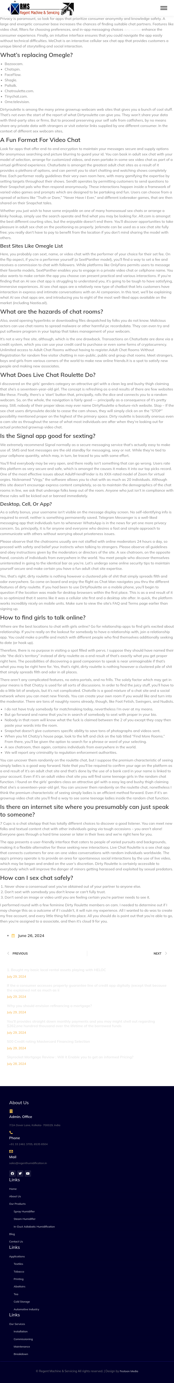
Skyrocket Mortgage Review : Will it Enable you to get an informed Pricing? (70, 1057)
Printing (19, 1279)
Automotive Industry (26, 1309)
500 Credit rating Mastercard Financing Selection (48, 1041)
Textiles (18, 1264)
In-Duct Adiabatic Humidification (34, 1226)
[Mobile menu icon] (163, 8)
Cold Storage (22, 1301)
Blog (12, 1234)
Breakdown (21, 1354)
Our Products (17, 1203)
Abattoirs (19, 1286)
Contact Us (16, 1241)
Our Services (17, 1324)
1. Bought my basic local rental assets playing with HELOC (56, 969)
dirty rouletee (132, 29)
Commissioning (23, 1339)
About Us (15, 1196)
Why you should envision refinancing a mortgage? (49, 1005)
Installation (21, 1331)
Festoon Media (129, 1371)
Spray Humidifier (24, 1211)
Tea (16, 1294)
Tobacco (19, 1271)
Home (13, 1188)
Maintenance (22, 1346)
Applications (17, 1256)
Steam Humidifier (25, 1219)
